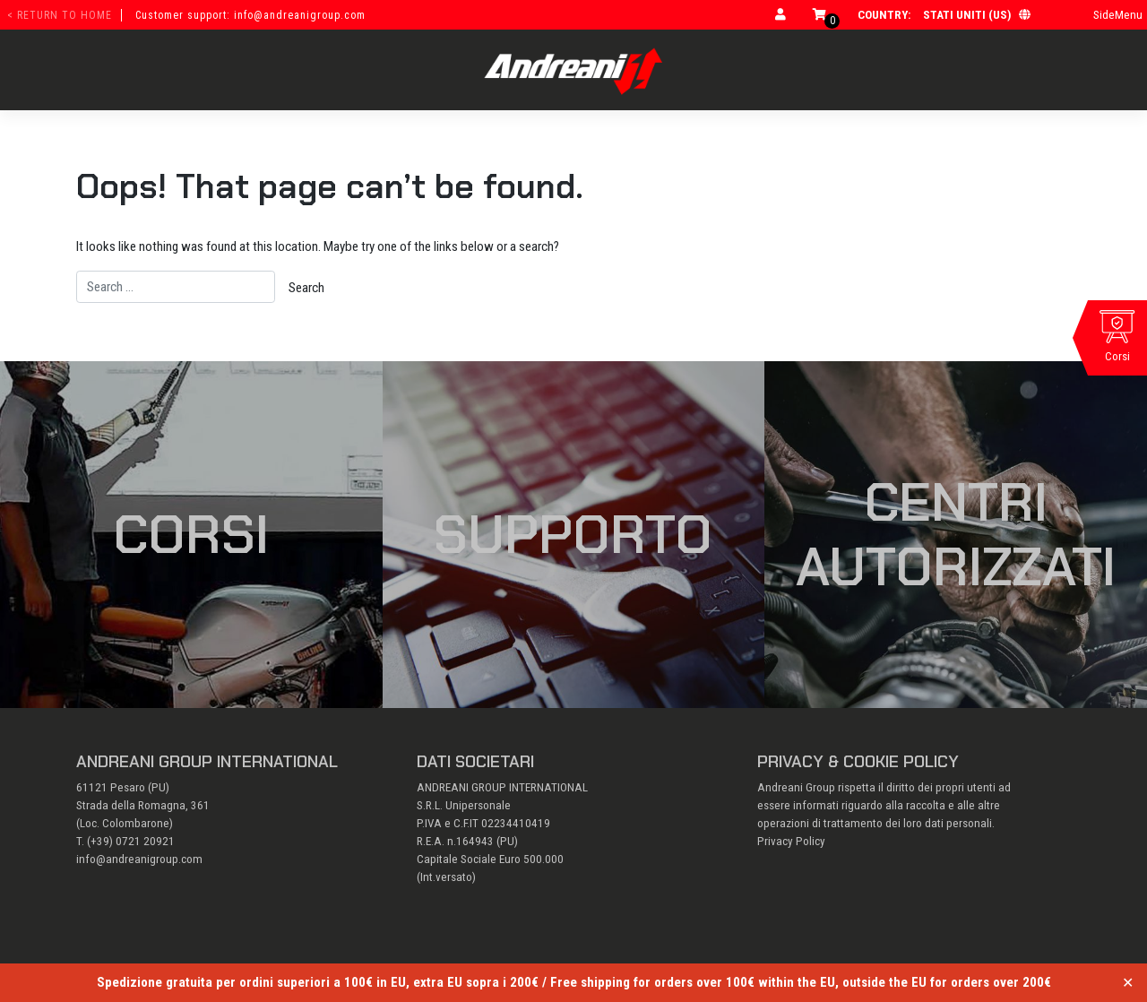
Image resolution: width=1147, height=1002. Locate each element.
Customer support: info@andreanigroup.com (250, 15)
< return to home (59, 15)
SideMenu (1118, 15)
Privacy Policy (791, 841)
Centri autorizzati (956, 534)
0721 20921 (145, 841)
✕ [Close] (1128, 982)
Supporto (573, 534)
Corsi (191, 534)
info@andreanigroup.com (139, 859)
